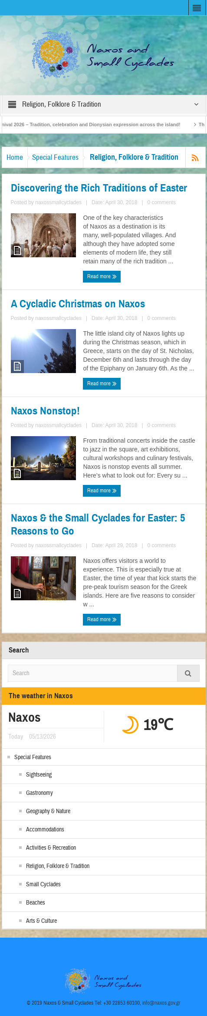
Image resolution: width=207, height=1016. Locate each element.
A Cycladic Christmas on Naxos (78, 303)
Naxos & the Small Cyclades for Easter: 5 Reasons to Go (98, 524)
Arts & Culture (41, 921)
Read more (102, 276)
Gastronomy (39, 793)
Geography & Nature (48, 811)
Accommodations (45, 830)
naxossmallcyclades (58, 202)
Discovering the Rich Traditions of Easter (99, 188)
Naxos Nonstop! (45, 410)
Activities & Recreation (51, 848)
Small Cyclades (43, 884)
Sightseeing (39, 775)
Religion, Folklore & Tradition (57, 866)
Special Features (55, 157)
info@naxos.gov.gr (161, 1002)
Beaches (35, 903)
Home (15, 157)
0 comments (162, 202)
